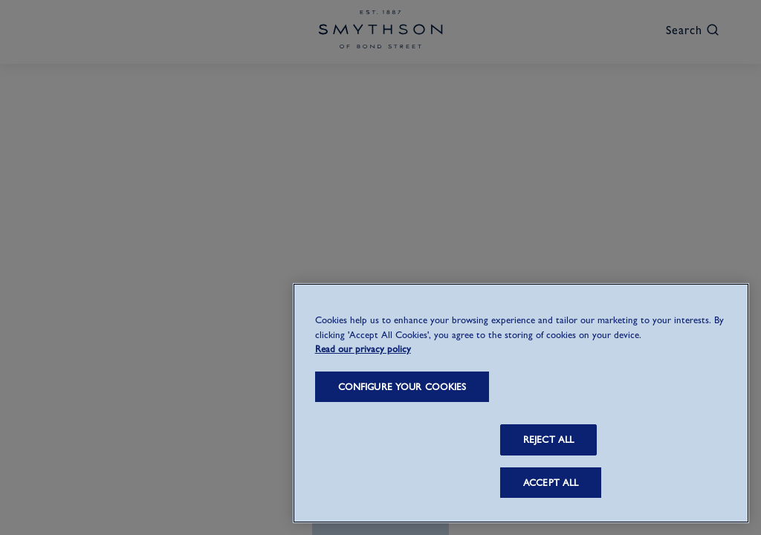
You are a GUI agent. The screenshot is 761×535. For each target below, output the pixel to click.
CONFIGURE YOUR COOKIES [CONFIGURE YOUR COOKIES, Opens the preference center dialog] (402, 386)
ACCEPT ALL (550, 482)
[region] (521, 403)
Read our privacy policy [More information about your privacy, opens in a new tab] (363, 348)
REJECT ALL (548, 439)
